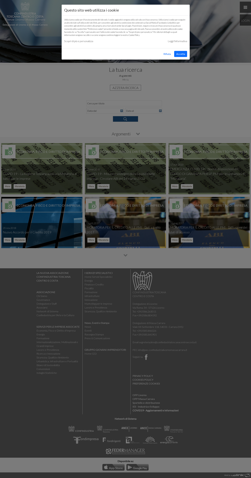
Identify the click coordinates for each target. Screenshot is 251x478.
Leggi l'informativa (177, 41)
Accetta (180, 53)
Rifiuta (167, 53)
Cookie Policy (134, 35)
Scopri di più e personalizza (78, 41)
